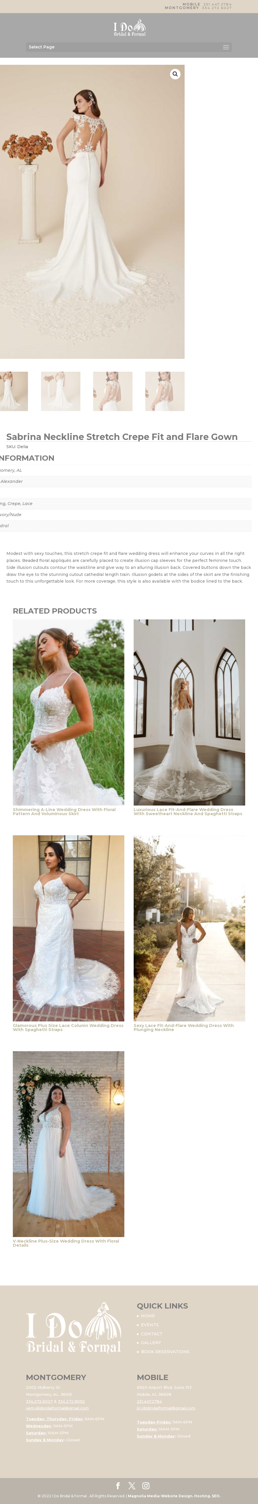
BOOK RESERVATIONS (165, 1351)
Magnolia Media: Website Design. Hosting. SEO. (174, 1496)
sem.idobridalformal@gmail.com (57, 1408)
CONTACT (151, 1334)
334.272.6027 (217, 8)
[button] (175, 74)
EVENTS (150, 1324)
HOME (148, 1315)
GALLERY (151, 1342)
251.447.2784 (218, 4)
